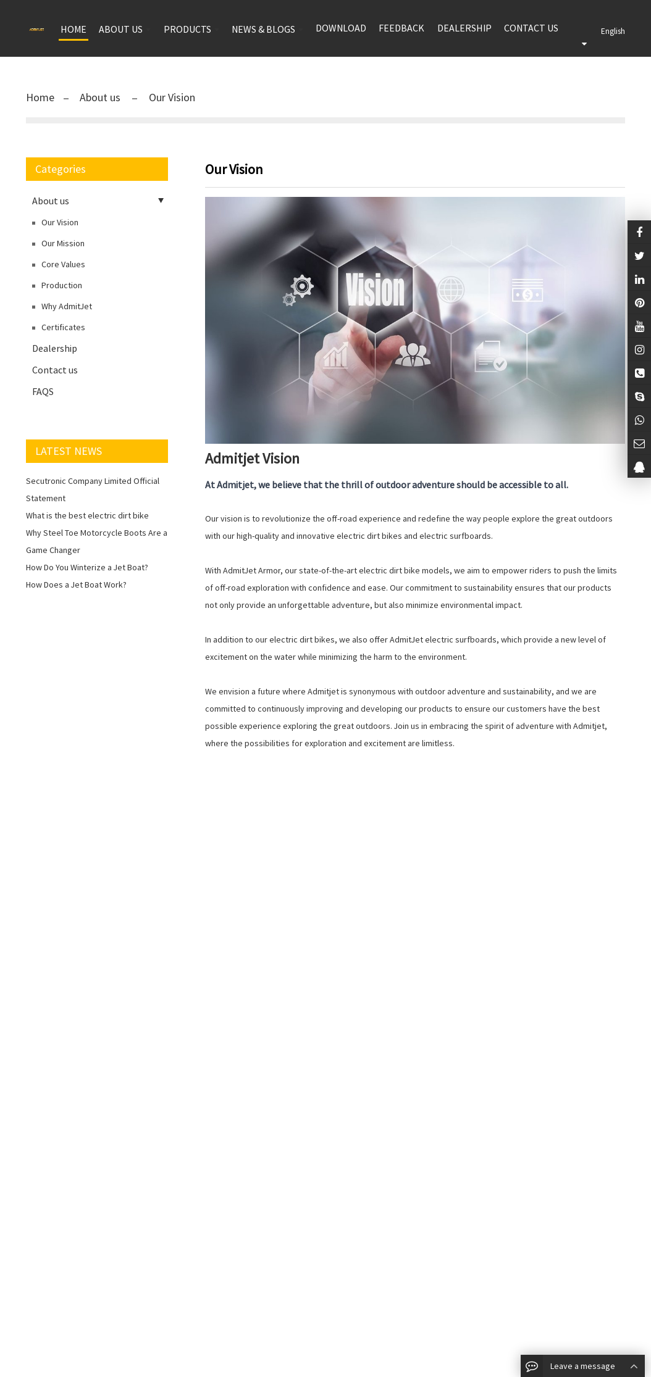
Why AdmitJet (66, 306)
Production (61, 285)
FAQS (43, 391)
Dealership (464, 28)
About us (101, 97)
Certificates (63, 327)
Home (40, 97)
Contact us (531, 28)
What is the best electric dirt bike (87, 515)
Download (341, 28)
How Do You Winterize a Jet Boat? (87, 567)
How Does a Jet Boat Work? (76, 584)
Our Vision (170, 97)
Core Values (63, 264)
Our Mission (63, 243)
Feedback (401, 28)
